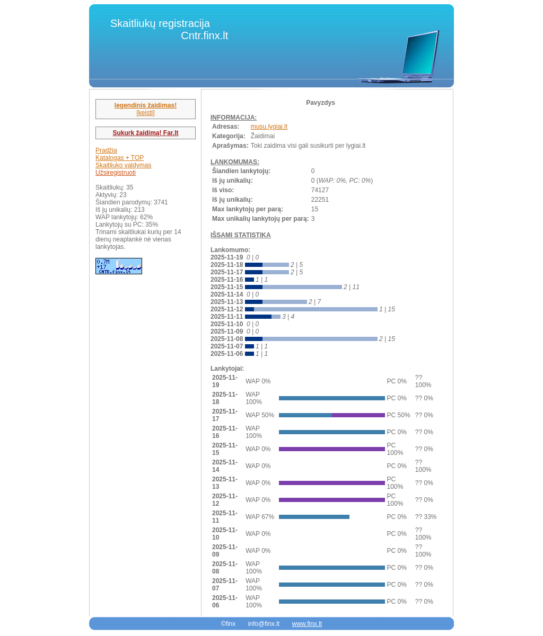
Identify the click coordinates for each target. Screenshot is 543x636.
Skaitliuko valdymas (123, 165)
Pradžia (106, 150)
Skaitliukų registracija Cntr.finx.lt (169, 29)
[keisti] (145, 113)
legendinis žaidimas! (146, 105)
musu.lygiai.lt (269, 126)
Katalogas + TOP (119, 158)
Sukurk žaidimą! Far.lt (145, 133)
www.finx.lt (307, 624)
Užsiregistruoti (115, 172)
